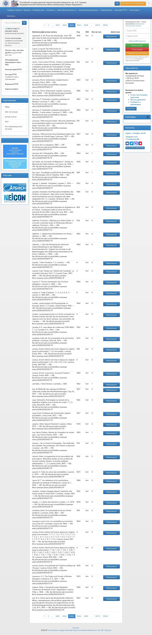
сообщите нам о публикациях (12, 76)
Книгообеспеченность (67, 10)
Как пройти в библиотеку (135, 148)
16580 (105, 25)
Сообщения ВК (132, 139)
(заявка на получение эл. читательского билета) (14, 41)
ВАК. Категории (11, 112)
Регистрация (137, 49)
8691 (58, 25)
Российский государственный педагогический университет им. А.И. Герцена (79, 630)
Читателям (135, 10)
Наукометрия (107, 10)
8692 (65, 25)
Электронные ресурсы (89, 10)
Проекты (27, 10)
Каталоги (51, 10)
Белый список (10, 117)
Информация (111, 36)
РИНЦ (7, 107)
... (52, 25)
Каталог (76, 628)
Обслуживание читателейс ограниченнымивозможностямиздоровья (15, 164)
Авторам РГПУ (121, 10)
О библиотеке (39, 10)
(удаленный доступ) (14, 52)
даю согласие (129, 59)
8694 (79, 25)
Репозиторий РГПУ (13, 69)
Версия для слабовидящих (133, 3)
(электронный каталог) (14, 30)
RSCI (7, 122)
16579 (97, 25)
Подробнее (131, 108)
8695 (86, 25)
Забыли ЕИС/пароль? (137, 41)
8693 (72, 25)
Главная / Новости (14, 10)
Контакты (11, 16)
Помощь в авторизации (137, 53)
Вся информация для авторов (13, 127)
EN (117, 3)
